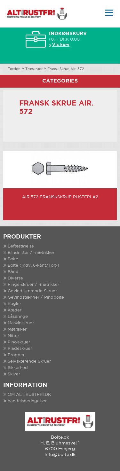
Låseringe (18, 316)
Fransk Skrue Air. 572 (65, 69)
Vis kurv (60, 45)
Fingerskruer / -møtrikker (33, 285)
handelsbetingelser (27, 401)
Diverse (15, 278)
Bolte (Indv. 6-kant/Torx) (33, 265)
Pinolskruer (19, 342)
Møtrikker (17, 329)
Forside (14, 69)
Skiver (14, 374)
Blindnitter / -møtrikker (31, 253)
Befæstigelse (21, 246)
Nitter (13, 336)
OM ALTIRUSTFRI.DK (29, 394)
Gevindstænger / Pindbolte (36, 297)
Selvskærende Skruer (29, 361)
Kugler (14, 304)
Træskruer (34, 69)
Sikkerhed (18, 368)
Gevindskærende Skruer (32, 291)
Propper (16, 355)
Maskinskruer (21, 323)
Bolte (13, 259)
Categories (60, 81)
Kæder (14, 310)
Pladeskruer (20, 348)
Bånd (13, 272)
